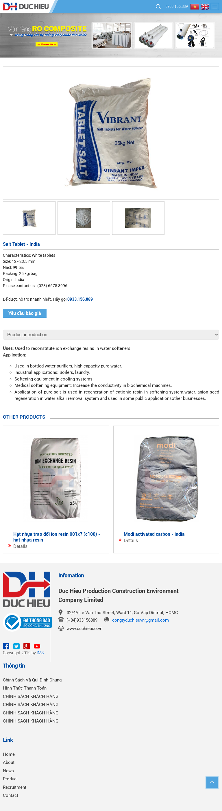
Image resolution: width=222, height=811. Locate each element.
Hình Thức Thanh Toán (25, 688)
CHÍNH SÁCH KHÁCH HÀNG (30, 696)
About (8, 762)
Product (10, 779)
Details (20, 546)
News (8, 770)
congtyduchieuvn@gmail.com (140, 620)
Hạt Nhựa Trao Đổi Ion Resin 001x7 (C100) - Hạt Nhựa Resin (56, 537)
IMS (40, 653)
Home (9, 754)
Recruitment (14, 787)
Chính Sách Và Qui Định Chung (32, 680)
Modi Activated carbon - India (154, 534)
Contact (10, 795)
